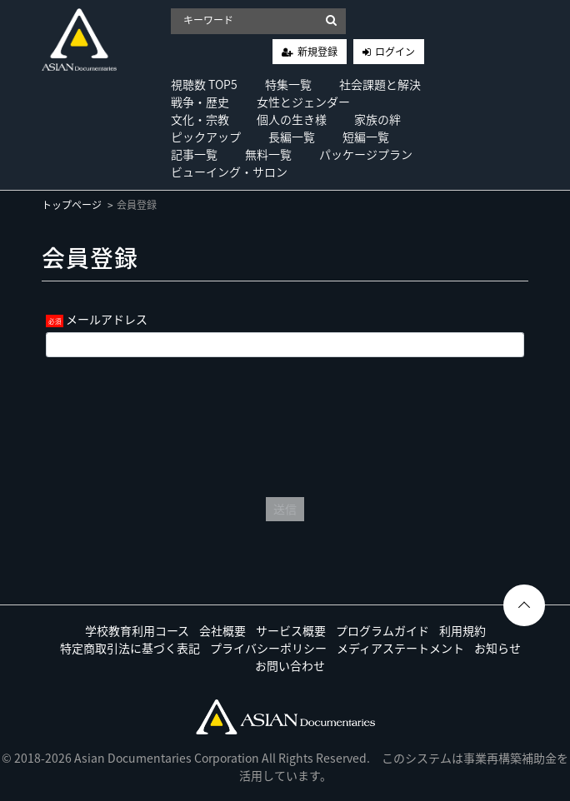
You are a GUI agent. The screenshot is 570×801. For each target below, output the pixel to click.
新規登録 (318, 51)
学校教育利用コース (137, 630)
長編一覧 (291, 136)
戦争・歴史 (200, 101)
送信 (285, 508)
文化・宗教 (200, 119)
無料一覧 (268, 154)
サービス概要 (291, 630)
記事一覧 (194, 154)
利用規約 (462, 630)
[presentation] (285, 423)
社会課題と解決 (380, 84)
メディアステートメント (400, 647)
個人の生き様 (292, 119)
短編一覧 (365, 136)
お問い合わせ (290, 665)
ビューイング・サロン (229, 171)
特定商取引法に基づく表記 (130, 647)
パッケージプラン (365, 154)
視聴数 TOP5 (204, 84)
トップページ (72, 204)
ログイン (395, 51)
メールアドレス (107, 319)
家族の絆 (377, 119)
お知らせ (497, 647)
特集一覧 (288, 84)
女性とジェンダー (303, 101)
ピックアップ (206, 136)
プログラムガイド (382, 630)
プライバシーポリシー (268, 647)
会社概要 (222, 630)
